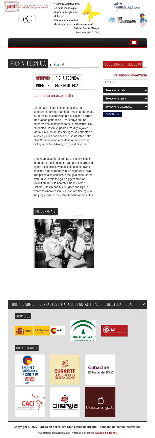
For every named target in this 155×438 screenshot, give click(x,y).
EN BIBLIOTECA (67, 86)
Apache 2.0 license (106, 433)
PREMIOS (43, 86)
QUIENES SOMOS (24, 304)
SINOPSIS (43, 78)
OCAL (130, 304)
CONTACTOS (48, 304)
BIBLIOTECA (113, 304)
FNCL (97, 304)
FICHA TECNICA (67, 78)
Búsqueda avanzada (130, 75)
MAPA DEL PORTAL (75, 304)
